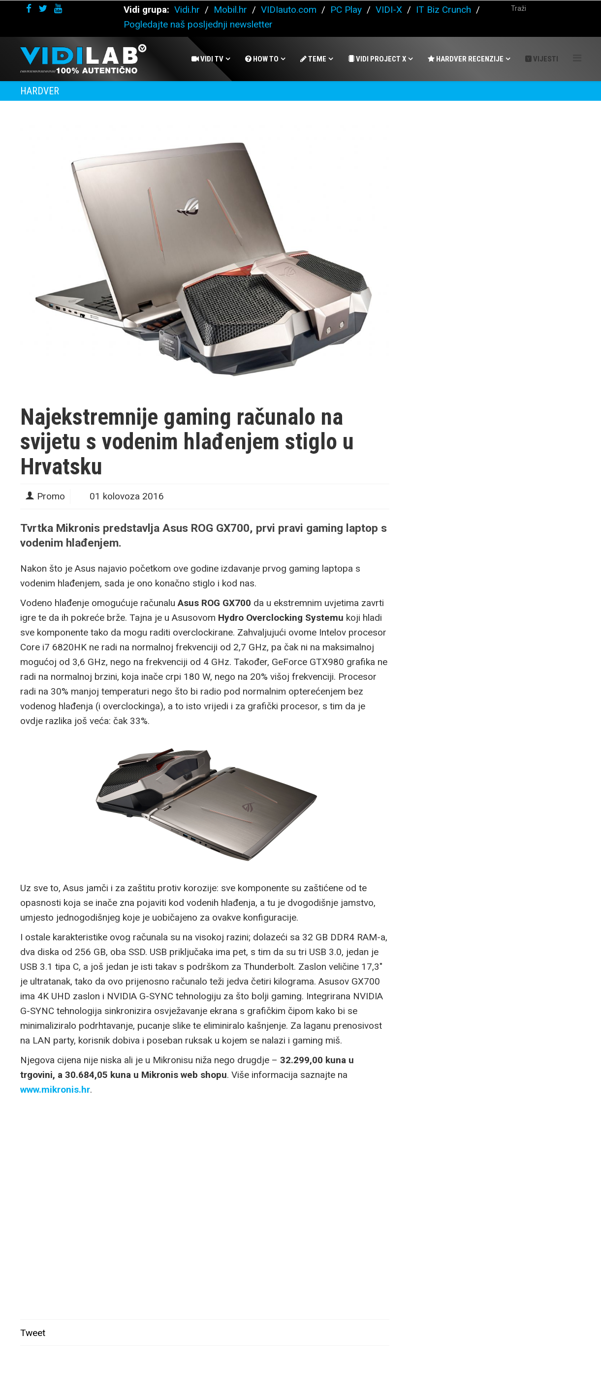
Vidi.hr (188, 9)
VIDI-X (390, 9)
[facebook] (29, 8)
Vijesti (541, 59)
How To (262, 59)
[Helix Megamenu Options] (577, 58)
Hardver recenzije (466, 59)
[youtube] (58, 8)
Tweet (32, 1332)
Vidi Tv (207, 59)
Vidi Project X (377, 59)
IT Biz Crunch (443, 9)
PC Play (346, 9)
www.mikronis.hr (55, 1089)
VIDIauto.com (288, 9)
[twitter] (42, 8)
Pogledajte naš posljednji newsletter (198, 24)
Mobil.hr (230, 9)
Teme (313, 59)
